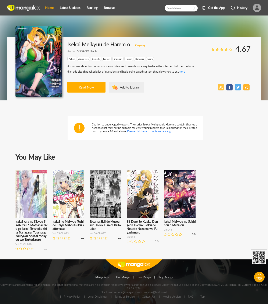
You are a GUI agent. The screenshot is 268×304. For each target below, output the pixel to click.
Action (72, 59)
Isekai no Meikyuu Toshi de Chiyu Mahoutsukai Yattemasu (68, 225)
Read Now (86, 87)
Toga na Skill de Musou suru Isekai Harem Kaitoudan (105, 225)
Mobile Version (172, 297)
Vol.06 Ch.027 (98, 233)
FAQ (190, 297)
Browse (109, 8)
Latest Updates (70, 8)
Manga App (102, 277)
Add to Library (130, 87)
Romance (139, 59)
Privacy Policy (72, 297)
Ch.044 (168, 229)
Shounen (118, 59)
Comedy (96, 59)
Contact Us (149, 297)
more (182, 71)
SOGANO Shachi (87, 51)
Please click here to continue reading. (149, 131)
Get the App (216, 8)
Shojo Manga (165, 277)
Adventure (83, 59)
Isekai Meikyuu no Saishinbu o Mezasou (180, 223)
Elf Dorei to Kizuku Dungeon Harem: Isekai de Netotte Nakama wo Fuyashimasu (142, 227)
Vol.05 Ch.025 (61, 233)
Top (202, 297)
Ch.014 (131, 236)
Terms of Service (125, 297)
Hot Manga (122, 277)
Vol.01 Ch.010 (23, 244)
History (242, 8)
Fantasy (106, 59)
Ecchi (150, 59)
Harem (129, 59)
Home (49, 8)
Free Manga (144, 277)
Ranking (92, 8)
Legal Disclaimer (97, 297)
